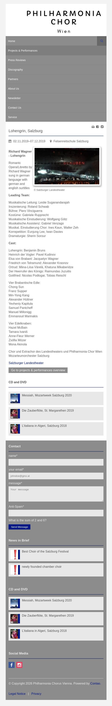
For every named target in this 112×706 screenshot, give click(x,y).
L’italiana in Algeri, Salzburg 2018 (44, 425)
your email (16, 469)
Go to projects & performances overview (38, 370)
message (15, 483)
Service (12, 117)
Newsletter (14, 98)
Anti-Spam (16, 508)
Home (11, 41)
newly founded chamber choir (42, 569)
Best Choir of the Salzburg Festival (45, 553)
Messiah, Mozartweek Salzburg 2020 (47, 395)
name (13, 455)
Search (101, 41)
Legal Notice (17, 696)
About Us (13, 88)
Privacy (36, 696)
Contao (95, 685)
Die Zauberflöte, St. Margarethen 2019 (48, 410)
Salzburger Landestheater (26, 363)
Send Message (19, 529)
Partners (13, 79)
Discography (15, 69)
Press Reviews (17, 60)
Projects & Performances (23, 50)
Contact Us (14, 107)
